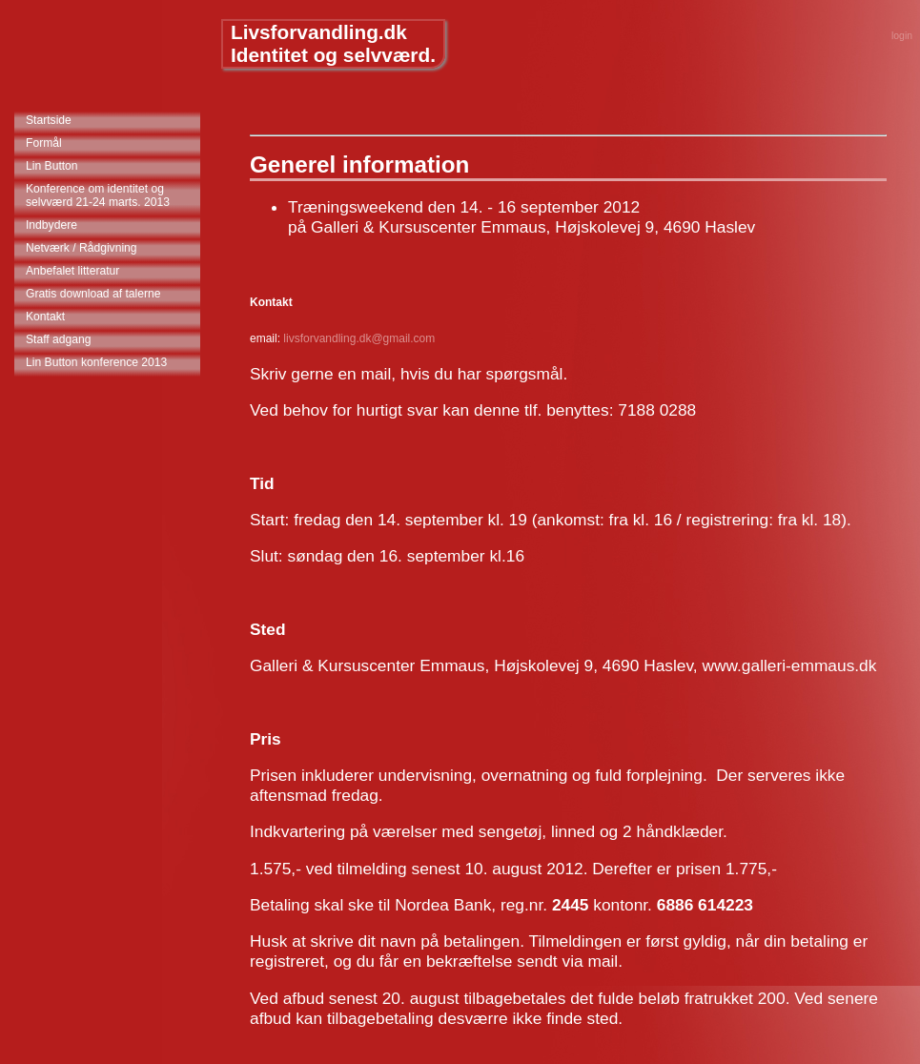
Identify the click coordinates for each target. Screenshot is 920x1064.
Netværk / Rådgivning (81, 248)
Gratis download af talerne (93, 293)
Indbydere (51, 225)
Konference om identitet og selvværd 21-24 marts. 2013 (98, 195)
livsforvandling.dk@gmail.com (359, 338)
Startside (49, 120)
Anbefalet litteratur (72, 270)
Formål (44, 143)
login (901, 36)
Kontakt (45, 316)
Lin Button (52, 166)
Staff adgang (59, 339)
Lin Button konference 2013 (96, 362)
